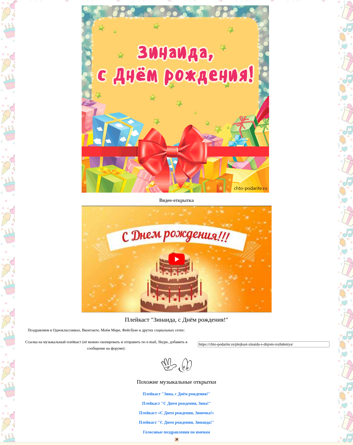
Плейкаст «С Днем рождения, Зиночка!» (176, 413)
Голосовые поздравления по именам (176, 432)
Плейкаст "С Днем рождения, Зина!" (176, 403)
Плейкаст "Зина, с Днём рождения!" (176, 394)
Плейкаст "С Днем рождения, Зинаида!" (176, 422)
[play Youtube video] (177, 259)
